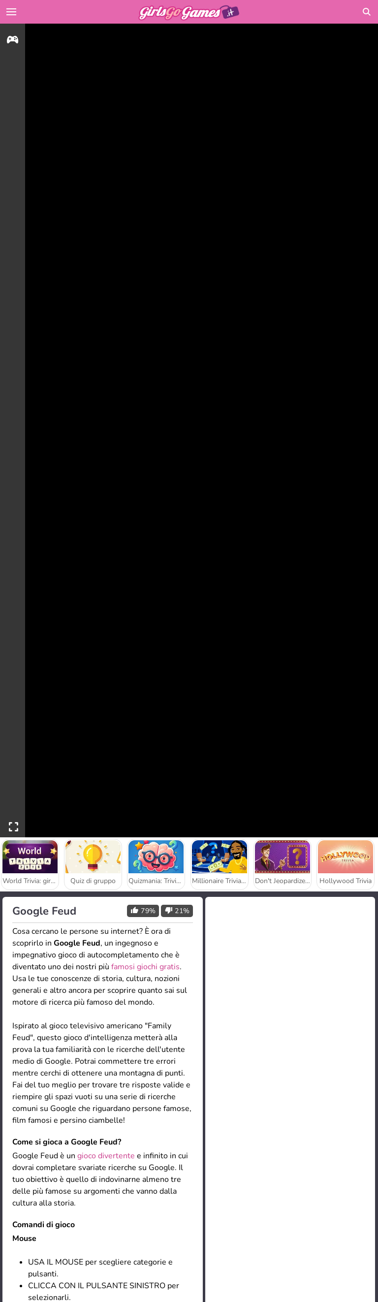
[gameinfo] (12, 41)
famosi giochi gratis (145, 966)
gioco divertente (106, 1155)
